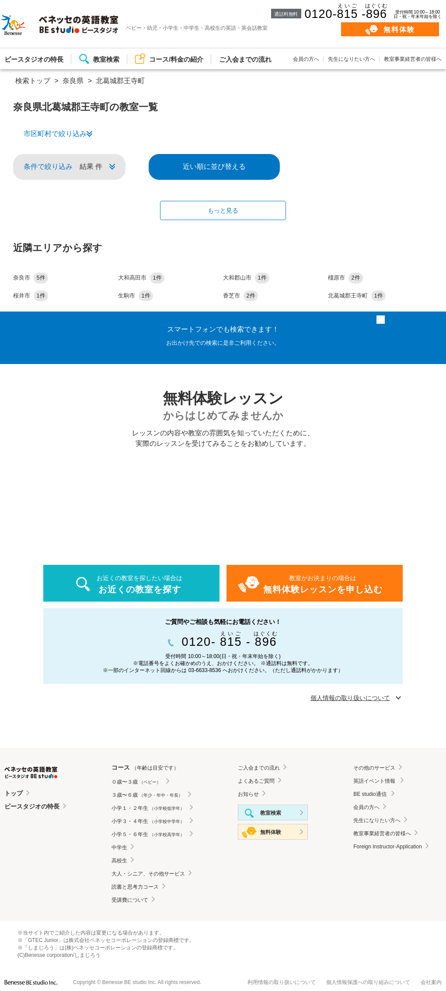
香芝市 (240, 295)
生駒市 (135, 295)
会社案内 (431, 982)
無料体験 (399, 29)
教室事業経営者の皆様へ (413, 59)
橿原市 (345, 277)
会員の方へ (306, 59)
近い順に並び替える (214, 166)
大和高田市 (141, 277)
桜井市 (30, 295)
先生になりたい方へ (351, 59)
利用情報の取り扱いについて (281, 982)
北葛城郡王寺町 (357, 295)
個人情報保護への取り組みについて (368, 982)
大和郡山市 (246, 277)
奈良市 (30, 277)
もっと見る (223, 210)
